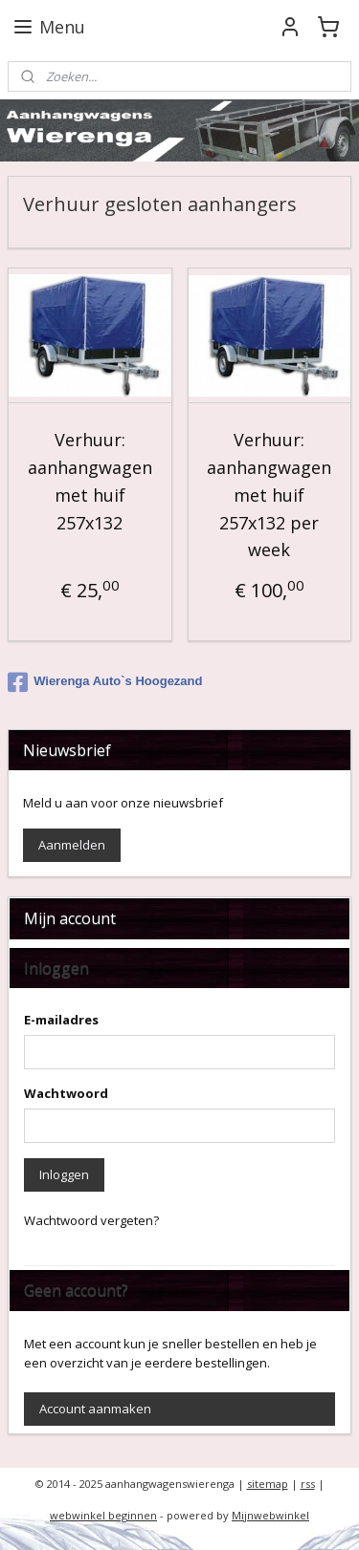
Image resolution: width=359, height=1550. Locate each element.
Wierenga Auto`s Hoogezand (105, 682)
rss (308, 1483)
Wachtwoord (66, 1093)
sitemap (267, 1483)
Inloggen (64, 1174)
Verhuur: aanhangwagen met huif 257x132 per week (269, 495)
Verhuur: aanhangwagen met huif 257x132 (90, 481)
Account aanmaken (95, 1408)
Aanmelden (71, 844)
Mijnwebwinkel (270, 1515)
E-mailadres (61, 1019)
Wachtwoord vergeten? (91, 1220)
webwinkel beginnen (103, 1515)
